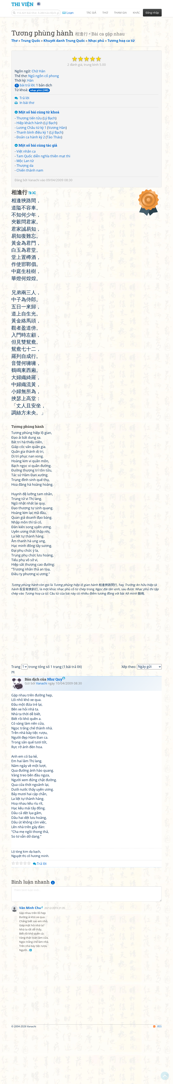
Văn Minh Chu (30, 1066)
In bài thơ (27, 218)
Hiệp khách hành (29, 238)
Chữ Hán (38, 186)
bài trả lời (24, 200)
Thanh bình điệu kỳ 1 (32, 248)
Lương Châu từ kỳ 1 (31, 243)
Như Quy (56, 794)
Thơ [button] (105, 12)
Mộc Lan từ (25, 276)
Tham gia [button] (120, 12)
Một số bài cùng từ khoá (37, 228)
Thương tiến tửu (29, 233)
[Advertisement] (86, 48)
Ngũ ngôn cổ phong (43, 191)
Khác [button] (136, 12)
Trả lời (24, 213)
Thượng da (24, 281)
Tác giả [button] (91, 12)
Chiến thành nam (29, 285)
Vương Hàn (57, 243)
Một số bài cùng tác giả (36, 261)
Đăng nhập (152, 12)
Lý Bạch (49, 233)
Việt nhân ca (26, 267)
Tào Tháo (54, 252)
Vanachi (33, 295)
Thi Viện (22, 4)
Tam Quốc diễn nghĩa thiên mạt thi (43, 271)
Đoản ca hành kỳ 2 (30, 252)
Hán (30, 196)
